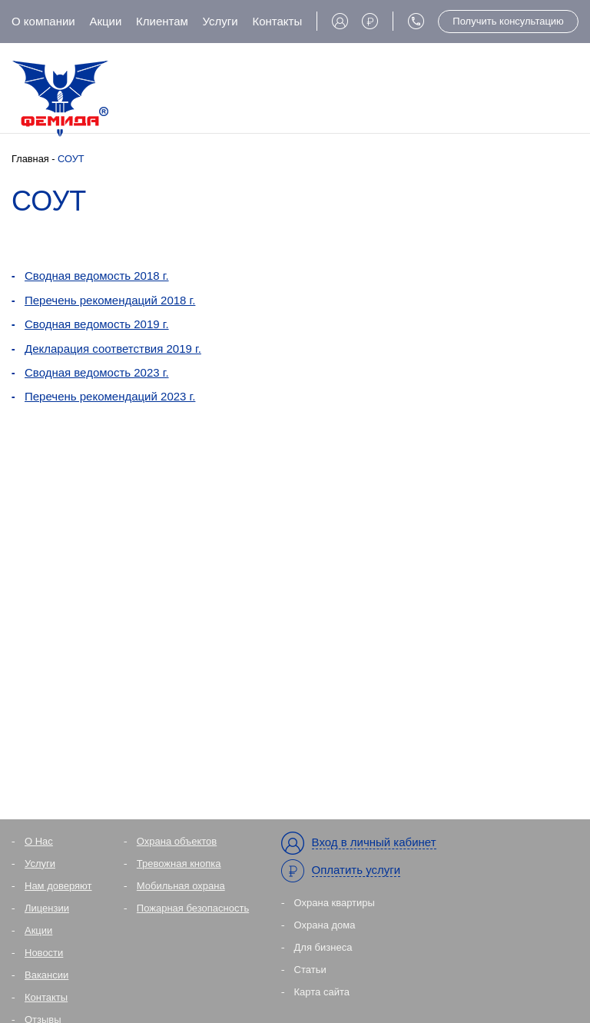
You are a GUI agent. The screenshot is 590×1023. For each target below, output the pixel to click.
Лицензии (47, 908)
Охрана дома (325, 925)
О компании (43, 21)
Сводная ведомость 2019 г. (97, 323)
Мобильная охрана (181, 886)
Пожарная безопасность (193, 908)
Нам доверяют (58, 886)
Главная (30, 158)
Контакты (277, 21)
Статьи (310, 969)
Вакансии (46, 975)
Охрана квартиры (334, 902)
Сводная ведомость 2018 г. (97, 275)
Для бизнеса (323, 947)
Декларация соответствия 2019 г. (113, 348)
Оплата (370, 21)
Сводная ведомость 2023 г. (97, 372)
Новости (44, 952)
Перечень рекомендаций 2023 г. (110, 396)
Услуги (220, 21)
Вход (340, 21)
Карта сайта (322, 992)
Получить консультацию (508, 21)
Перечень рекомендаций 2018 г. (110, 300)
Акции (105, 21)
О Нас (39, 841)
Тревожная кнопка (179, 863)
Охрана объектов (177, 841)
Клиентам (162, 21)
